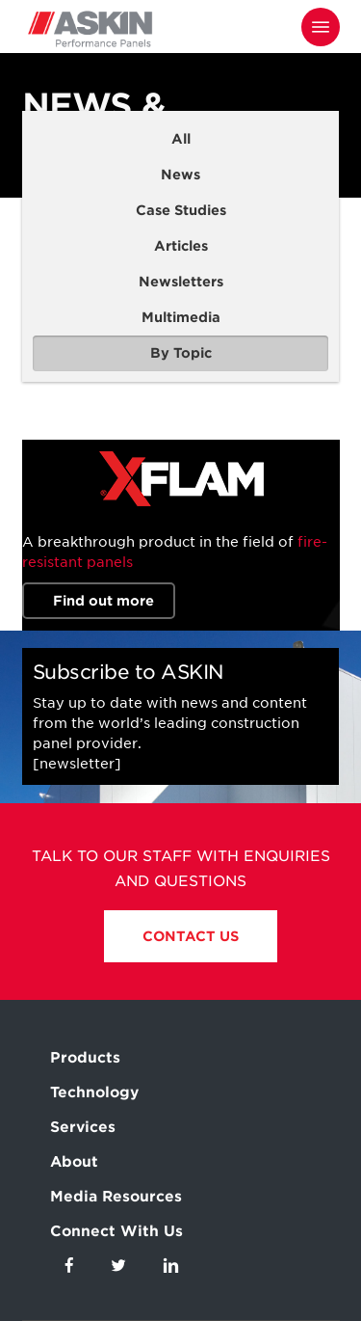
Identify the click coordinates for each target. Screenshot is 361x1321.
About (74, 1162)
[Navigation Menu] (320, 27)
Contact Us (190, 936)
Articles (181, 246)
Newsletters (181, 281)
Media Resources (116, 1196)
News (180, 174)
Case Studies (181, 210)
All (181, 139)
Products (85, 1057)
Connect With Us (116, 1231)
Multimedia (181, 317)
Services (83, 1127)
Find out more (103, 600)
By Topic (181, 353)
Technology (94, 1092)
